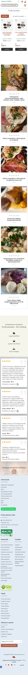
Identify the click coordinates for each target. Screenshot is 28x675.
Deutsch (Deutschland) (7, 629)
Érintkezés (4, 487)
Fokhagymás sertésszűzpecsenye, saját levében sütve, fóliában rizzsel (14, 98)
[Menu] (25, 5)
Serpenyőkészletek (6, 578)
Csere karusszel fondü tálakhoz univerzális (7, 34)
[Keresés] (18, 1)
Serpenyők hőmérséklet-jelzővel (6, 567)
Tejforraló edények (20, 557)
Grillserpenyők (5, 550)
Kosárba (7, 49)
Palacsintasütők (5, 559)
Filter (4, 16)
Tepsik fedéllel (5, 606)
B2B (2, 503)
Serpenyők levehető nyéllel (6, 571)
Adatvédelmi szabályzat (7, 485)
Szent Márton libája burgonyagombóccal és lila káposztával (14, 302)
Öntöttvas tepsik (5, 616)
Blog (2, 500)
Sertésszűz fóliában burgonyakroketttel (14, 219)
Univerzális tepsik (5, 599)
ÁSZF (2, 489)
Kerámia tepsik (5, 613)
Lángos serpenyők (6, 562)
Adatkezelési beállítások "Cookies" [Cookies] (12, 660)
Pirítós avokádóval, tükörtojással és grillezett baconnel (14, 179)
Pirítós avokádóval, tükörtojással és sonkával (14, 139)
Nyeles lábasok (19, 559)
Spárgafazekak (19, 554)
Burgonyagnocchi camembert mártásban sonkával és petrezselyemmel (14, 260)
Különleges (4, 580)
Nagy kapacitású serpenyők (5, 575)
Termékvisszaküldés (6, 494)
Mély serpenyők (5, 547)
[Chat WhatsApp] (8, 509)
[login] (22, 2)
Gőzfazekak (18, 550)
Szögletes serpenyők (6, 552)
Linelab (14, 662)
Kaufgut (9, 40)
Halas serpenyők (5, 557)
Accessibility (4, 505)
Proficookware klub (6, 496)
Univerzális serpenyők (7, 545)
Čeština (3, 627)
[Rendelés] (19, 16)
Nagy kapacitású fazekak (19, 562)
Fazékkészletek (19, 566)
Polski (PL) (4, 636)
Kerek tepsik (4, 604)
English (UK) (4, 632)
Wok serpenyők (5, 554)
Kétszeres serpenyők (6, 564)
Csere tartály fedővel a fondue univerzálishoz (21, 34)
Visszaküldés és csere (6, 492)
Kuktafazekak (18, 547)
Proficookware (5, 498)
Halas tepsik (4, 608)
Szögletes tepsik (5, 601)
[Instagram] (14, 473)
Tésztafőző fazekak (20, 552)
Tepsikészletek (5, 618)
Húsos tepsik (4, 611)
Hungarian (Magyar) (6, 634)
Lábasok (17, 545)
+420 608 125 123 (7, 520)
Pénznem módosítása (9, 645)
